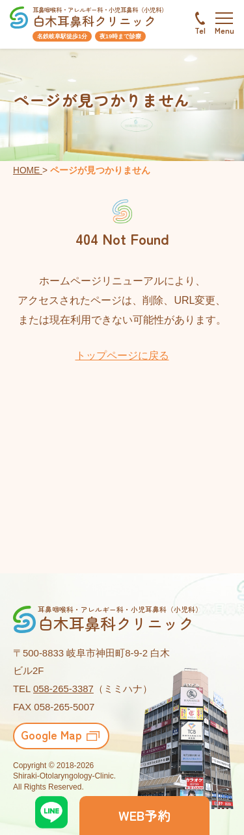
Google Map (51, 734)
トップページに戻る (122, 355)
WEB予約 (144, 815)
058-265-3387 (63, 688)
